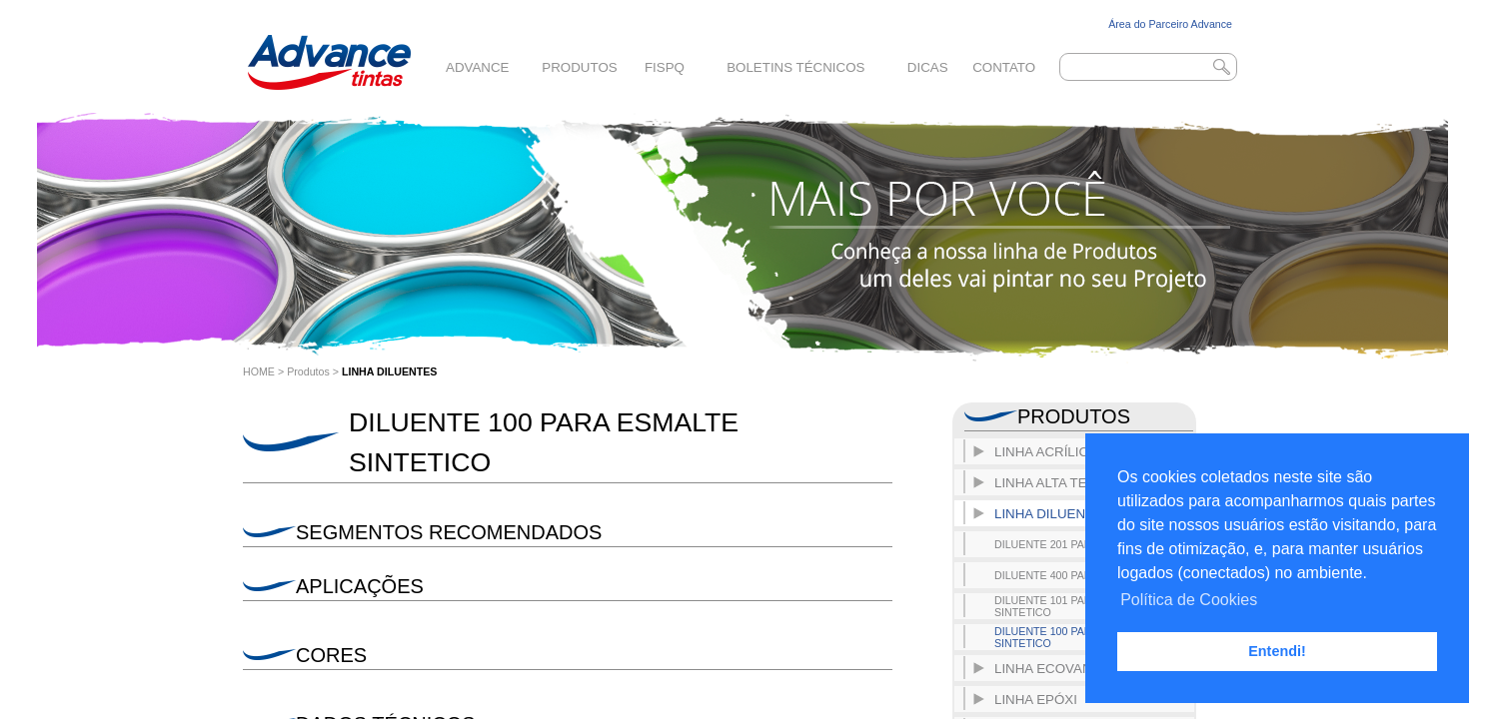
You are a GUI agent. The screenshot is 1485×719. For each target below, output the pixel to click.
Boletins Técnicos (795, 67)
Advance (477, 67)
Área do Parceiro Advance (1170, 24)
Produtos (579, 67)
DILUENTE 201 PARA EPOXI (1065, 544)
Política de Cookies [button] (1188, 599)
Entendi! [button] (1277, 651)
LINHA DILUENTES (390, 371)
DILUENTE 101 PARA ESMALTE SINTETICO (1072, 606)
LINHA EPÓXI (1035, 699)
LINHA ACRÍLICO (1046, 451)
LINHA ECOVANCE (1052, 668)
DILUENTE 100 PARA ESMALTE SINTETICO (1072, 637)
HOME (259, 371)
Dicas (927, 67)
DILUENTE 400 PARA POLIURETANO (1087, 575)
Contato (1003, 67)
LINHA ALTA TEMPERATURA (1081, 482)
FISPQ (665, 67)
